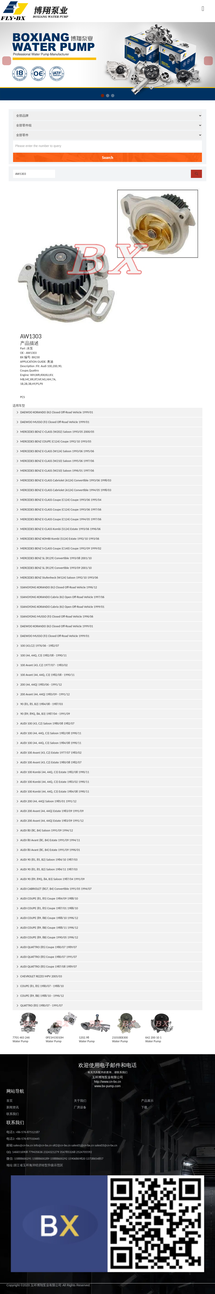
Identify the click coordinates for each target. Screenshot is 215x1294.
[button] (102, 95)
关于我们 (80, 1101)
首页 (9, 1101)
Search (107, 157)
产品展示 (147, 1101)
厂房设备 (80, 1107)
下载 (144, 1107)
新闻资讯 (12, 1107)
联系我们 (12, 1114)
